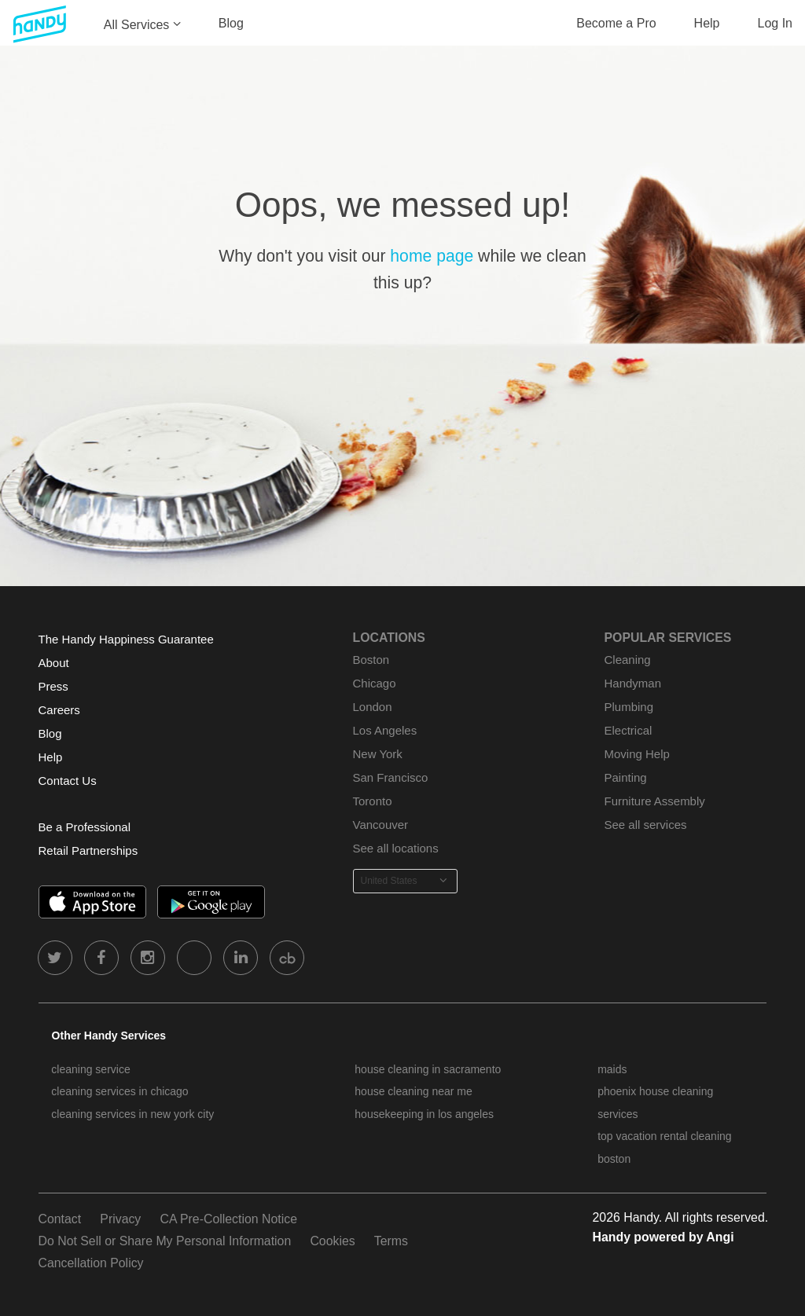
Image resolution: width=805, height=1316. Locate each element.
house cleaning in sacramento (428, 1069)
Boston (371, 659)
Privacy (120, 1219)
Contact (60, 1219)
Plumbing (629, 706)
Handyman (633, 683)
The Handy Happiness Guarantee (126, 639)
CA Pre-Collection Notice (228, 1219)
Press (53, 686)
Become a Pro (616, 23)
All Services (137, 24)
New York (377, 754)
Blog (231, 23)
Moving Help (637, 754)
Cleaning (628, 659)
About (54, 662)
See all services (646, 824)
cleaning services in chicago (119, 1091)
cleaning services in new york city (132, 1114)
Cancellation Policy (91, 1263)
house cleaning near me (413, 1091)
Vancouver (381, 824)
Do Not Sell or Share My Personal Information (165, 1241)
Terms (391, 1241)
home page (431, 256)
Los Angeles (385, 730)
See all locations (396, 848)
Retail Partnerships (88, 850)
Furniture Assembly (655, 801)
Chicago (374, 683)
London (372, 706)
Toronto (372, 801)
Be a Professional (84, 827)
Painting (626, 777)
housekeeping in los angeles (424, 1114)
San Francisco (390, 777)
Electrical (628, 730)
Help (707, 23)
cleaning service (90, 1069)
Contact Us (68, 780)
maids (612, 1069)
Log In (775, 23)
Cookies (332, 1241)
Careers (59, 710)
